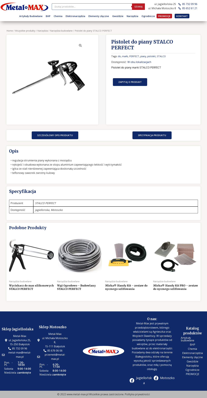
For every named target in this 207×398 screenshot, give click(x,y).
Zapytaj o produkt (130, 82)
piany (143, 56)
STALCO (161, 56)
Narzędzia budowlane (61, 30)
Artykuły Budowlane (31, 16)
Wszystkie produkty (25, 30)
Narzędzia (132, 16)
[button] (55, 135)
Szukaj (138, 6)
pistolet (151, 56)
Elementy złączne (98, 16)
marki (125, 56)
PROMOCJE (164, 16)
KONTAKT (182, 16)
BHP (48, 16)
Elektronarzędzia (75, 16)
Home (9, 30)
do (119, 56)
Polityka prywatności (137, 394)
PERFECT (134, 56)
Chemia (58, 16)
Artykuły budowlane (187, 339)
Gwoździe (117, 16)
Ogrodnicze (148, 16)
